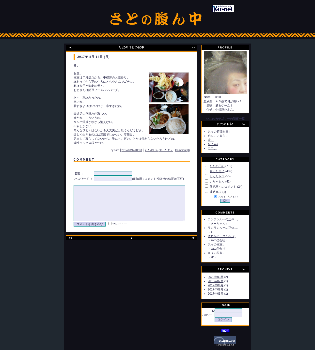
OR (241, 197)
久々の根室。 (222, 244)
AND (227, 197)
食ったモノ (172, 150)
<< (73, 47)
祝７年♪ (218, 144)
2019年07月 (221, 281)
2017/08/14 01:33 (138, 150)
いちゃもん (222, 181)
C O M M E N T (83, 159)
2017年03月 (221, 293)
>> (196, 47)
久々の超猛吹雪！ (225, 131)
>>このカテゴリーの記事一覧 (230, 119)
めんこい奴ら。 (223, 135)
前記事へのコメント (228, 186)
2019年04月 (221, 285)
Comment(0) (189, 150)
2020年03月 (221, 277)
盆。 (216, 140)
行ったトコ (222, 176)
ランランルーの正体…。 (229, 219)
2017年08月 (221, 289)
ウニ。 (217, 148)
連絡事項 (221, 192)
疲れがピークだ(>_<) (227, 236)
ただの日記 (158, 150)
